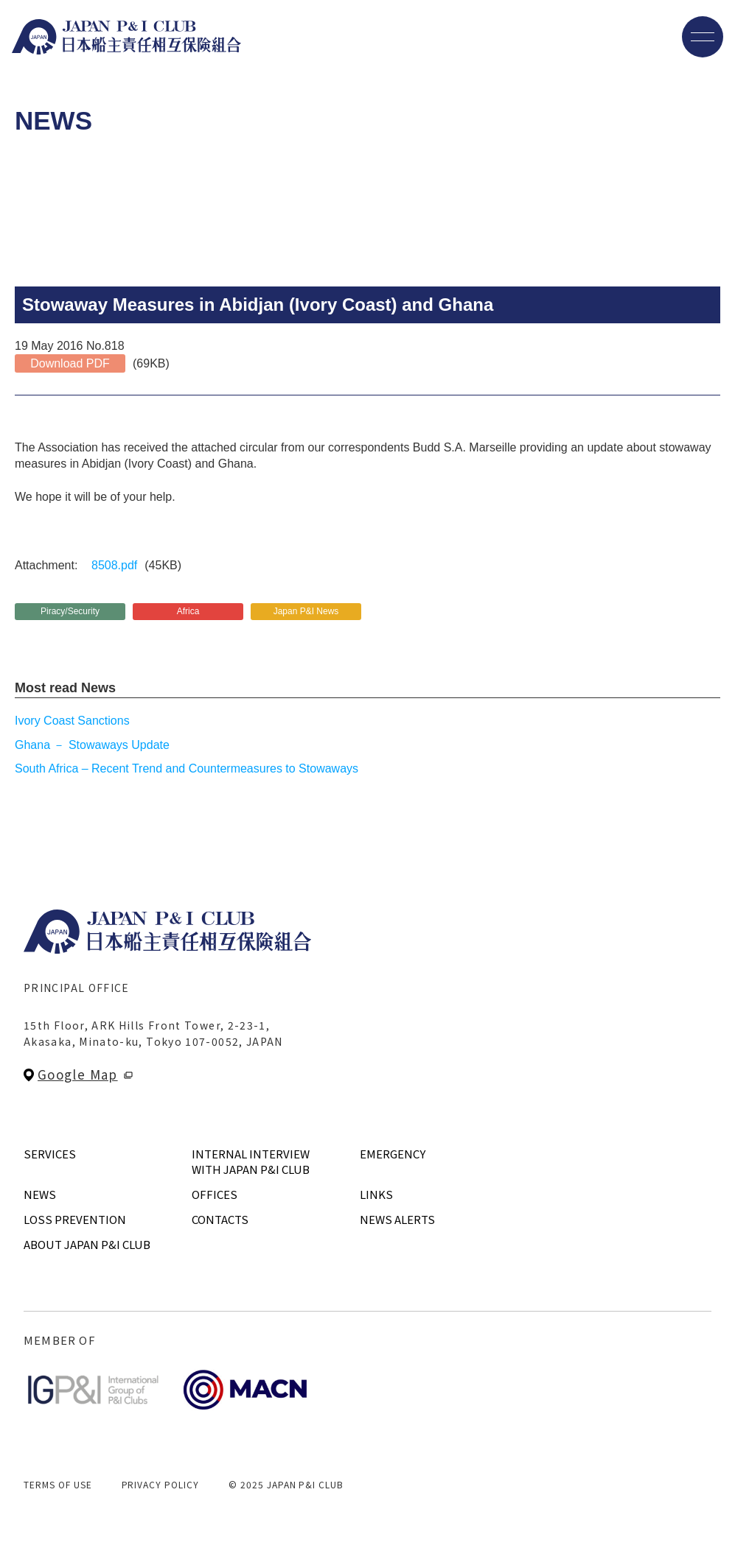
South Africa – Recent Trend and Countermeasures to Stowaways (186, 768)
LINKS (376, 1194)
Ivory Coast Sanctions (72, 720)
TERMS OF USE (58, 1484)
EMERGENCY (392, 1153)
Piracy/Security (70, 611)
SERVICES (50, 1153)
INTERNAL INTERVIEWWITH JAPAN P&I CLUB (251, 1161)
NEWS (40, 1194)
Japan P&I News (306, 611)
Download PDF (70, 363)
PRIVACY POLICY (160, 1484)
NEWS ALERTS (397, 1219)
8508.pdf (114, 565)
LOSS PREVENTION (75, 1219)
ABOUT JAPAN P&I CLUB (87, 1244)
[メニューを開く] (702, 36)
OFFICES (214, 1194)
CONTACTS (220, 1219)
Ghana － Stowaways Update (92, 745)
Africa (188, 611)
